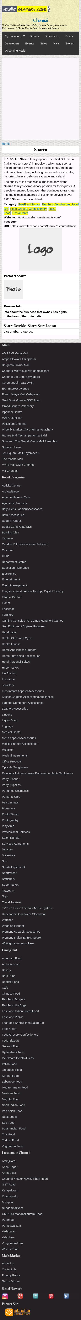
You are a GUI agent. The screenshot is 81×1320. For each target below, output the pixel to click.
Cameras (8, 538)
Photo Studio (10, 814)
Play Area (8, 826)
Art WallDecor (11, 491)
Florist (6, 602)
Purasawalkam (11, 1225)
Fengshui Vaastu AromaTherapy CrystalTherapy (33, 591)
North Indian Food (13, 1105)
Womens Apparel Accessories (21, 931)
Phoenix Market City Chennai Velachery (27, 429)
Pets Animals (10, 802)
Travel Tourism (11, 902)
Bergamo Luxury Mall (15, 365)
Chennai (40, 20)
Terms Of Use (11, 1281)
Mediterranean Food (15, 1087)
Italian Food (9, 1064)
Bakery (6, 970)
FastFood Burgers (13, 999)
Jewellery (8, 685)
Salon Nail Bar (11, 837)
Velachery (8, 1237)
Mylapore (8, 1202)
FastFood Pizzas (29, 204)
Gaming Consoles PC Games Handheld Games (32, 620)
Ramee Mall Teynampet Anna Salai (24, 435)
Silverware (8, 855)
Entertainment (11, 579)
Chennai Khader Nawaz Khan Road (25, 1178)
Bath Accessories (13, 515)
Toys (5, 896)
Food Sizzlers (10, 1040)
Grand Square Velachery (18, 406)
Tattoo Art (8, 890)
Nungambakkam (12, 1208)
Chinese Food (11, 993)
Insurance (8, 679)
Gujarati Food (10, 1046)
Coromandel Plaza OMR (17, 382)
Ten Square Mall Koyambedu (20, 453)
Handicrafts (9, 632)
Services (7, 849)
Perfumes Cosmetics (15, 790)
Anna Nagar (9, 1167)
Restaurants (20, 213)
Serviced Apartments (15, 843)
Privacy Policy (11, 1275)
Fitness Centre (11, 597)
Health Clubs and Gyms (17, 638)
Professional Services (16, 831)
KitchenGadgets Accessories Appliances (28, 696)
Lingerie (7, 714)
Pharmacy (8, 808)
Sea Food (8, 1122)
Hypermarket (10, 667)
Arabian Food (10, 964)
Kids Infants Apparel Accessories (23, 691)
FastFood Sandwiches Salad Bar (23, 1022)
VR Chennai (10, 470)
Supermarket (10, 884)
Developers (12, 43)
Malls (56, 43)
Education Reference (15, 567)
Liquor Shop (10, 720)
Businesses (52, 36)
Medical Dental (11, 732)
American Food (12, 958)
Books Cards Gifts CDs (17, 526)
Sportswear (9, 872)
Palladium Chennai (14, 423)
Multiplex (7, 749)
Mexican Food (11, 1093)
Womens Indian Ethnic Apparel (21, 937)
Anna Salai (9, 1172)
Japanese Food (12, 1069)
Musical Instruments (15, 755)
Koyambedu (9, 1196)
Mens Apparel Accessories (19, 738)
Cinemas (7, 550)
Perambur (8, 1219)
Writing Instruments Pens (18, 943)
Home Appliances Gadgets (19, 649)
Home (6, 143)
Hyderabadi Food (13, 1052)
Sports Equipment (13, 867)
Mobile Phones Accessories (19, 743)
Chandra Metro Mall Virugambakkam (25, 370)
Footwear (8, 608)
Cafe (5, 987)
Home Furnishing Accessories (21, 655)
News (43, 43)
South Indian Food (14, 1128)
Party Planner (10, 779)
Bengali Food (10, 981)
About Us (8, 1263)
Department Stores (14, 561)
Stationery (8, 878)
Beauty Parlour (11, 520)
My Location (13, 36)
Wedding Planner (13, 925)
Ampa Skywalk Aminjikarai (19, 359)
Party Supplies (11, 785)
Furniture (8, 614)
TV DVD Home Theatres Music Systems (27, 908)
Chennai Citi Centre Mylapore (21, 376)
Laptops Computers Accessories (22, 702)
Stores (69, 43)
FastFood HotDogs (14, 1005)
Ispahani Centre (12, 412)
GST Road (9, 1184)
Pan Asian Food (12, 1111)
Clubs (5, 556)
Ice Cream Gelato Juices (18, 1058)
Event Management (14, 585)
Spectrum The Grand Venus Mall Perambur (29, 441)
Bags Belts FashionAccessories (22, 509)
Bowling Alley (10, 532)
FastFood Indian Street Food (20, 1011)
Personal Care (11, 796)
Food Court (9, 1028)
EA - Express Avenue (15, 388)
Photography (10, 820)
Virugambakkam (12, 1243)
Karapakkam (10, 1190)
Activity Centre (11, 485)
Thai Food (8, 1134)
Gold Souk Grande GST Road (21, 400)
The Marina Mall (12, 459)
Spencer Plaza (11, 447)
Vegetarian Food (12, 1146)
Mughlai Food (10, 1099)
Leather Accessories (15, 708)
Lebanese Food (12, 1081)
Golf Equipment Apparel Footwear (23, 626)
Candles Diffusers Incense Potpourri (25, 544)
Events (29, 43)
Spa (4, 861)
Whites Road (10, 1249)
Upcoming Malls (15, 50)
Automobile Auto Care (16, 497)
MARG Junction (12, 417)
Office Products (12, 761)
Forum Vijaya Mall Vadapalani (21, 394)
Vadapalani (9, 1231)
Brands (34, 36)
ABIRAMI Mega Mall (15, 353)
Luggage (7, 726)
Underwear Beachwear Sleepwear (24, 914)
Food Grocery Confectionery (28, 208)
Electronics (9, 573)
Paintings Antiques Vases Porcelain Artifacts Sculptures (37, 773)
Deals (69, 36)
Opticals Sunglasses (15, 767)
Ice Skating (9, 673)
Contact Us (9, 1269)
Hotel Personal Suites (16, 661)
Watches (7, 919)
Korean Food (10, 1075)
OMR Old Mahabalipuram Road (22, 1214)
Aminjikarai (9, 1161)
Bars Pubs (8, 975)
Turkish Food (10, 1140)
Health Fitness (11, 644)
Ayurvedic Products (14, 503)
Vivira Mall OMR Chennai (18, 464)
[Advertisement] (40, 98)
